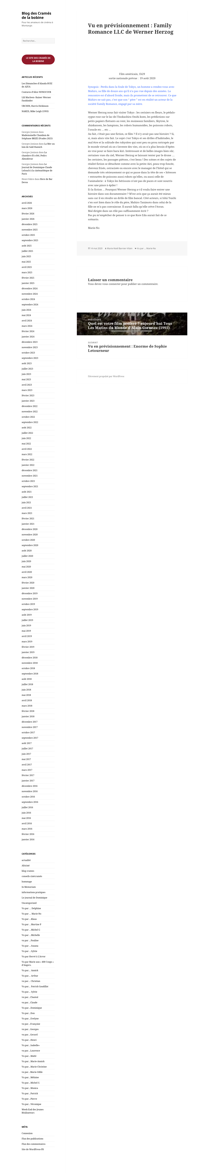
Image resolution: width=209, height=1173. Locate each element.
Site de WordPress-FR (33, 1149)
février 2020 (28, 582)
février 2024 (28, 331)
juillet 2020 (27, 555)
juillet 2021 (27, 497)
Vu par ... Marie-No (146, 248)
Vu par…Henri (29, 1039)
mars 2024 (27, 325)
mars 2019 (27, 641)
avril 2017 (27, 764)
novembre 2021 (30, 475)
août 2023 (27, 363)
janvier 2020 (28, 588)
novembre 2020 (30, 534)
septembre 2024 (30, 304)
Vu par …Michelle (31, 935)
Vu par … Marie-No (31, 913)
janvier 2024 (28, 336)
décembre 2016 (29, 785)
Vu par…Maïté (29, 1056)
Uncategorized (29, 903)
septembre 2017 (30, 737)
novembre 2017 (30, 727)
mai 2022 (26, 443)
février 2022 (28, 459)
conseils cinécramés (32, 876)
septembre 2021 (30, 486)
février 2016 (28, 834)
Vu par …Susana (30, 945)
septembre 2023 (30, 358)
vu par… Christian (31, 981)
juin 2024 (26, 309)
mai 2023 (26, 379)
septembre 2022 (30, 422)
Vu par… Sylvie (29, 991)
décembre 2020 (29, 529)
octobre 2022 (28, 416)
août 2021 (27, 491)
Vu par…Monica (30, 1088)
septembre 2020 (30, 545)
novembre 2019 (30, 598)
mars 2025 (27, 272)
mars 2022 (27, 454)
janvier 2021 (28, 523)
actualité (26, 860)
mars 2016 (27, 828)
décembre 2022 (29, 406)
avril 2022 (27, 448)
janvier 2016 (28, 839)
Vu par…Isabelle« (31, 1045)
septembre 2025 (30, 240)
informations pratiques (33, 892)
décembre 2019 (29, 593)
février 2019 (28, 646)
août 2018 (27, 679)
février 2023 (28, 395)
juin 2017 (26, 753)
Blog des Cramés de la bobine (36, 15)
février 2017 (28, 775)
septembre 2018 (30, 673)
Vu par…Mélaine (30, 1077)
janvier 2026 (28, 218)
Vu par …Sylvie (29, 951)
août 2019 (27, 614)
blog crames (28, 870)
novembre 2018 (30, 662)
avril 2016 (27, 823)
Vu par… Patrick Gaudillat (35, 986)
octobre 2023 (28, 352)
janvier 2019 (28, 652)
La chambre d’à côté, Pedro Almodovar (34, 155)
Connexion (27, 1133)
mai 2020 (26, 566)
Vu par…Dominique (32, 1007)
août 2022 (27, 427)
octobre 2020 (28, 539)
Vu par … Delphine (31, 908)
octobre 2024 (28, 299)
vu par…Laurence (31, 1050)
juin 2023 (26, 374)
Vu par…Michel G (30, 1082)
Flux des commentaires (33, 1144)
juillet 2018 (27, 684)
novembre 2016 (30, 791)
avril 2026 (27, 202)
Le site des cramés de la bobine (38, 59)
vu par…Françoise (31, 1023)
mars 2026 (27, 208)
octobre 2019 (28, 604)
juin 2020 (26, 561)
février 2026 (28, 213)
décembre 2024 (29, 288)
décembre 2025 (29, 224)
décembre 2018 (29, 657)
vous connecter (111, 284)
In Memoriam (29, 886)
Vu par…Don (28, 1013)
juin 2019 (26, 625)
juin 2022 (26, 438)
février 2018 (28, 711)
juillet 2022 (27, 432)
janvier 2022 (28, 465)
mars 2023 (27, 390)
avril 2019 (27, 636)
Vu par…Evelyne (30, 1018)
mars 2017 (27, 769)
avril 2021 (27, 507)
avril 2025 (27, 267)
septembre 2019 (30, 609)
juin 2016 (26, 812)
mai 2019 (26, 630)
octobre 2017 (28, 732)
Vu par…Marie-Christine (34, 1066)
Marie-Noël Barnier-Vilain (119, 248)
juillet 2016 (27, 807)
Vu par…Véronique (31, 1104)
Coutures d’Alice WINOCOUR (36, 92)
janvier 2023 (28, 400)
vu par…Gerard (30, 1034)
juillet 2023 (27, 368)
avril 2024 (27, 320)
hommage (27, 881)
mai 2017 (26, 759)
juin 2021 (26, 502)
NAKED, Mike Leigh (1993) (35, 111)
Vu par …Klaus (29, 919)
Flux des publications (32, 1138)
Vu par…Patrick (30, 1093)
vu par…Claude (29, 1002)
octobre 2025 (28, 235)
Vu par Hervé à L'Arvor (34, 956)
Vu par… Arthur (30, 975)
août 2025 (27, 245)
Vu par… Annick (30, 970)
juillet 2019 (27, 620)
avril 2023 (27, 384)
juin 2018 (26, 689)
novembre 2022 (30, 411)
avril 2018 (27, 700)
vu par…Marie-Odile (32, 1072)
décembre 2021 (29, 470)
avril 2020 (27, 572)
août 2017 (27, 743)
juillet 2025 (27, 251)
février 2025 (28, 277)
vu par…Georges (30, 1029)
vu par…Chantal (30, 997)
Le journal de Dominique (34, 897)
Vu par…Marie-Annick (33, 1061)
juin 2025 (26, 256)
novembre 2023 (30, 347)
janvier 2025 (28, 283)
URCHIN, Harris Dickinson (35, 105)
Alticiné (26, 865)
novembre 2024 (30, 293)
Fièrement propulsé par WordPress (106, 376)
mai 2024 (26, 315)
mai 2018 (26, 695)
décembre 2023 (29, 341)
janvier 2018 (28, 716)
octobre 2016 (28, 796)
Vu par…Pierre (29, 1098)
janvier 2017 (28, 780)
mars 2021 (27, 513)
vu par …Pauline (30, 940)
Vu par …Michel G (31, 929)
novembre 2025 (30, 229)
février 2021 (28, 518)
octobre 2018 (28, 668)
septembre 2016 (30, 802)
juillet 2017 (27, 748)
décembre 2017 (29, 721)
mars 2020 (27, 577)
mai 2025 (26, 261)
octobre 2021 (28, 481)
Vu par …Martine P (31, 924)
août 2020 (27, 550)
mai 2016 (26, 818)
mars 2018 (27, 705)
